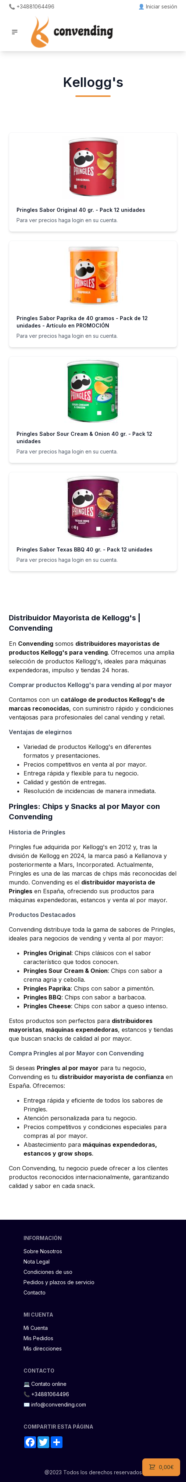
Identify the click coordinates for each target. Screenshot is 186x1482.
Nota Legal (37, 1261)
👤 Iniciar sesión (157, 6)
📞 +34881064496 (31, 6)
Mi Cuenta (36, 1328)
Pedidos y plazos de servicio (59, 1282)
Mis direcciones (43, 1348)
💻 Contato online (45, 1384)
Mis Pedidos (38, 1338)
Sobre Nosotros (43, 1251)
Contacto (35, 1292)
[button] (15, 32)
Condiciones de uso (48, 1272)
